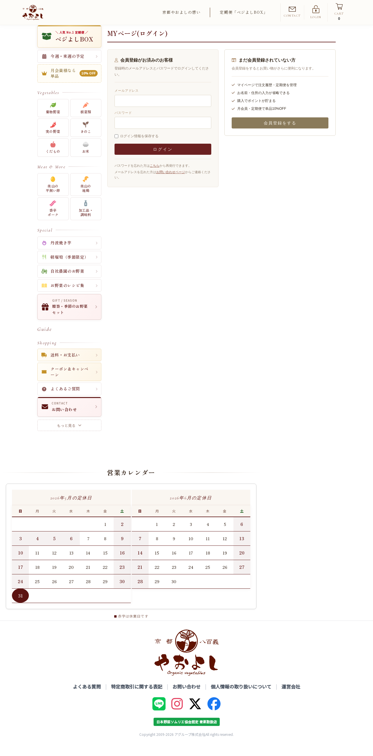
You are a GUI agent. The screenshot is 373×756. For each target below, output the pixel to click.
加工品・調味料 (86, 219)
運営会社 (290, 696)
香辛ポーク (52, 219)
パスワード (123, 122)
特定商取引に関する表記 (136, 696)
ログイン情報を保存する (139, 146)
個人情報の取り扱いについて (241, 696)
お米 (85, 158)
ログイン (163, 159)
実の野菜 (53, 138)
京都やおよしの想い (181, 12)
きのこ (85, 138)
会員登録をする (280, 133)
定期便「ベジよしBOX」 (244, 12)
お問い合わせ (186, 696)
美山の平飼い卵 (53, 194)
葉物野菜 (53, 118)
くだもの (53, 158)
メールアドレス (127, 100)
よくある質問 (87, 696)
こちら (154, 176)
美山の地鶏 (85, 194)
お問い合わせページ (170, 182)
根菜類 (85, 118)
